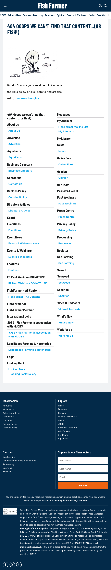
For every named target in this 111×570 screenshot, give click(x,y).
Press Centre (65, 210)
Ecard (11, 217)
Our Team (63, 185)
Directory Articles (18, 204)
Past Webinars (66, 197)
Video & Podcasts (68, 303)
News (60, 145)
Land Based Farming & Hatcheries (29, 343)
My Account (64, 120)
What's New (65, 316)
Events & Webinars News (24, 243)
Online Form (64, 158)
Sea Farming (65, 257)
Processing (64, 237)
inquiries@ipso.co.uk (30, 547)
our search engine (27, 98)
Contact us (14, 178)
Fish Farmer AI (16, 304)
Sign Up (83, 485)
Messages (63, 114)
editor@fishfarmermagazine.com (70, 500)
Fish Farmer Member (20, 310)
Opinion (62, 171)
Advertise (13, 138)
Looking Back (16, 363)
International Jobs (19, 316)
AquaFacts (14, 151)
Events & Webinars (19, 250)
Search (61, 270)
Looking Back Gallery (23, 373)
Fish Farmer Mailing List (73, 126)
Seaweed (63, 276)
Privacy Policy (66, 224)
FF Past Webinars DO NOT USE (26, 277)
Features (13, 264)
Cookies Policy (16, 191)
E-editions (14, 224)
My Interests (66, 131)
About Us (13, 124)
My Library (64, 138)
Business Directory (19, 164)
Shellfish (63, 289)
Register (62, 250)
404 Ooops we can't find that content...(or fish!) (26, 116)
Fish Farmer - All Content (23, 290)
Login (10, 357)
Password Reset (67, 191)
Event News (14, 237)
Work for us (64, 329)
